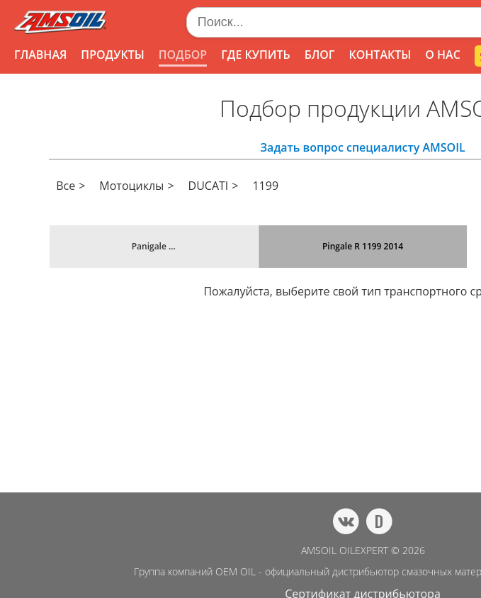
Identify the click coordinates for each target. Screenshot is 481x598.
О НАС (442, 54)
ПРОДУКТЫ (112, 54)
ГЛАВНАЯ (40, 54)
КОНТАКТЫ (380, 54)
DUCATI (208, 185)
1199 (265, 185)
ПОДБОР (183, 54)
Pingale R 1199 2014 (362, 246)
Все (65, 185)
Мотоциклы (131, 185)
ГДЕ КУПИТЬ (255, 54)
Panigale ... (154, 246)
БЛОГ (320, 54)
